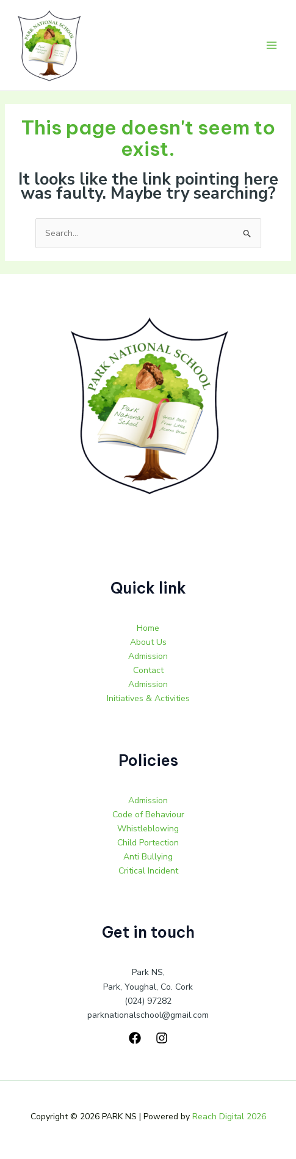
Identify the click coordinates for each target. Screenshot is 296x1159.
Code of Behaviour (148, 814)
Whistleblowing (148, 828)
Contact (148, 670)
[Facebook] (135, 1038)
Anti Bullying (148, 857)
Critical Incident (148, 871)
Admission (148, 656)
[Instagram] (162, 1038)
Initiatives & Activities (148, 698)
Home (148, 628)
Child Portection (148, 842)
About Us (148, 642)
